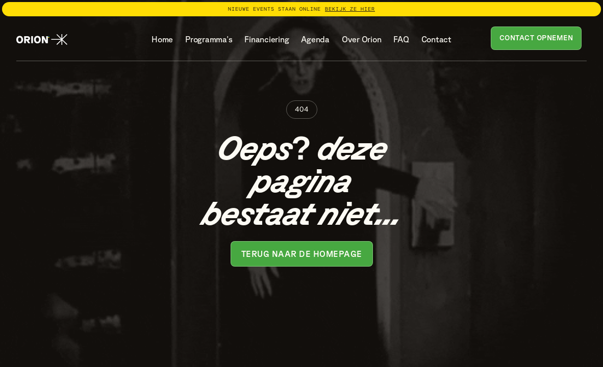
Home (162, 39)
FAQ (401, 39)
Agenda (315, 39)
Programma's (208, 39)
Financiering (266, 39)
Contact (436, 39)
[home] (41, 39)
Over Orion (362, 39)
